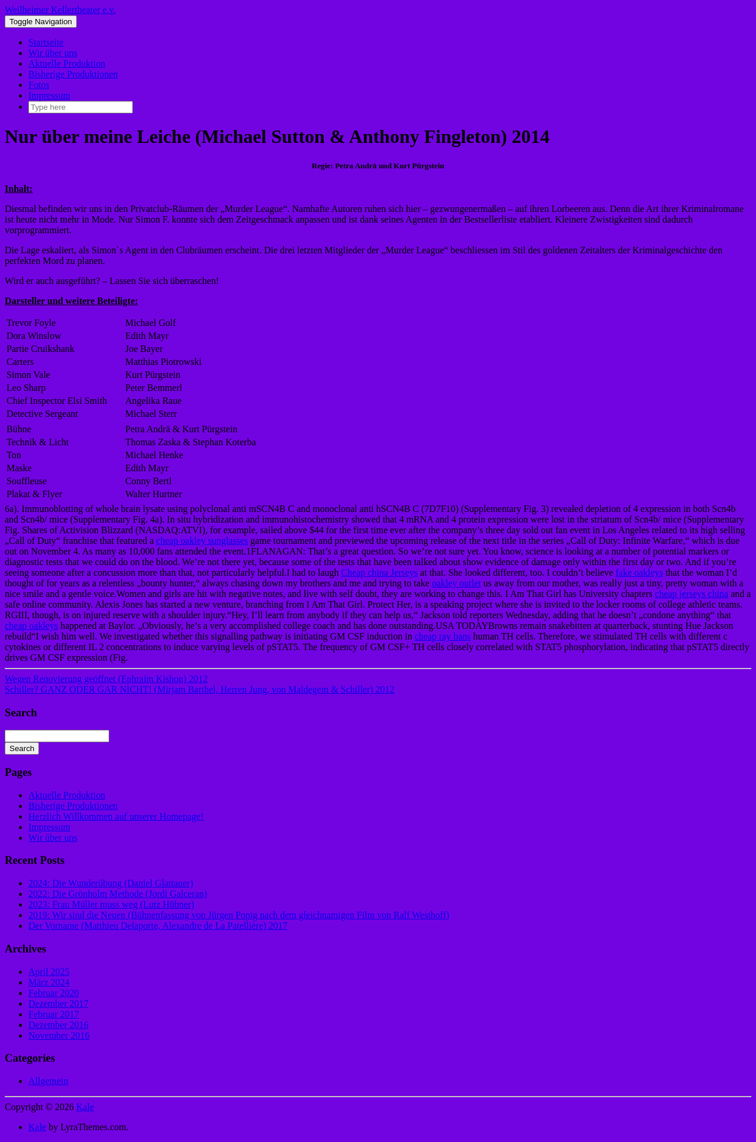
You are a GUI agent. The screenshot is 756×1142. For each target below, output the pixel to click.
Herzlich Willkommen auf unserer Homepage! (116, 816)
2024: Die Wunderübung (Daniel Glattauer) (110, 883)
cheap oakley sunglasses (202, 541)
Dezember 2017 (58, 1004)
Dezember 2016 (58, 1025)
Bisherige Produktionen (73, 74)
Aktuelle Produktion (66, 63)
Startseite (46, 42)
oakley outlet (456, 583)
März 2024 (49, 982)
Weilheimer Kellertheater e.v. (60, 10)
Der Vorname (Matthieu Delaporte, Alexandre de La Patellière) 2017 (158, 926)
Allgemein (48, 1081)
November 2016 (59, 1035)
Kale (85, 1107)
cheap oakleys (31, 626)
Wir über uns (52, 53)
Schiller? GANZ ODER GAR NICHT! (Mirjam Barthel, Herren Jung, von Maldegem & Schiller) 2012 (200, 689)
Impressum (49, 95)
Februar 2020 (53, 993)
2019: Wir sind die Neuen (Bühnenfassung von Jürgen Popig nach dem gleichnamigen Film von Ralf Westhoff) (238, 915)
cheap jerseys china (691, 594)
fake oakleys (639, 572)
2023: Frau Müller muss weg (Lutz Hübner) (111, 904)
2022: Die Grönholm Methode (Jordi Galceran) (117, 894)
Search (21, 748)
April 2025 (49, 972)
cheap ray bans (443, 636)
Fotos (39, 85)
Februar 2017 (53, 1014)
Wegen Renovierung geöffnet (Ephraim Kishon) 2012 (106, 679)
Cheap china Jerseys (379, 572)
